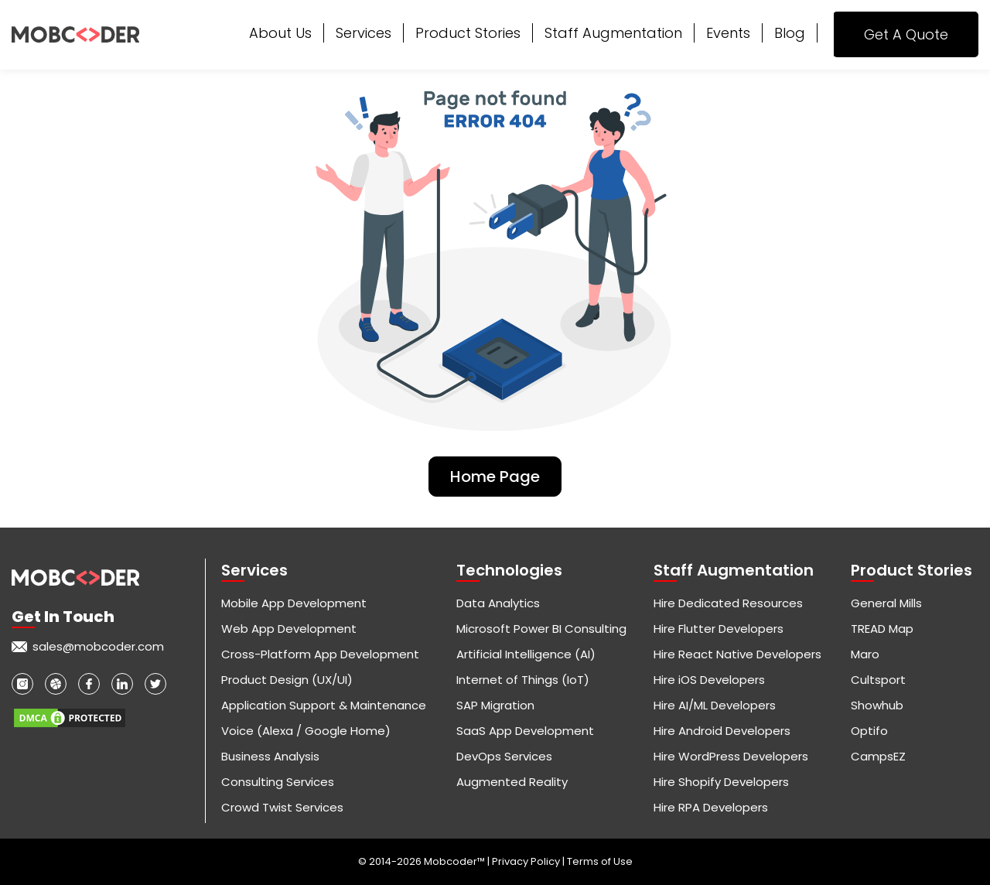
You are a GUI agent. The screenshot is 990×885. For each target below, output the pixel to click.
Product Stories (468, 33)
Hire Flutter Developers (718, 628)
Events (728, 33)
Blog (789, 33)
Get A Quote (906, 34)
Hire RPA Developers (711, 807)
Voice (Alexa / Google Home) (306, 731)
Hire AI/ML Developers (715, 705)
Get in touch (63, 616)
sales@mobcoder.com (98, 646)
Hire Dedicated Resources (728, 603)
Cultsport (878, 679)
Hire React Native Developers (737, 654)
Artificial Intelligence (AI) (526, 654)
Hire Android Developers (722, 731)
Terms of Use (600, 861)
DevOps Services (504, 756)
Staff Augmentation (613, 33)
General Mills (886, 603)
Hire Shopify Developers (721, 782)
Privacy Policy (527, 861)
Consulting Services (277, 782)
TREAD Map (882, 628)
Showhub (877, 705)
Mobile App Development (294, 603)
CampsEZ (878, 756)
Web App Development (289, 628)
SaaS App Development (525, 731)
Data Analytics (498, 603)
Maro (865, 654)
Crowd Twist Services (282, 807)
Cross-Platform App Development (320, 654)
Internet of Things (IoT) (522, 679)
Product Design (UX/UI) (287, 679)
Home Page (495, 476)
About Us (280, 33)
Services (363, 33)
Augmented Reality (512, 782)
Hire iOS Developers (709, 679)
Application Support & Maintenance (323, 705)
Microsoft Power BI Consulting (541, 628)
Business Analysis (270, 756)
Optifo (869, 731)
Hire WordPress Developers (731, 756)
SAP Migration (495, 705)
